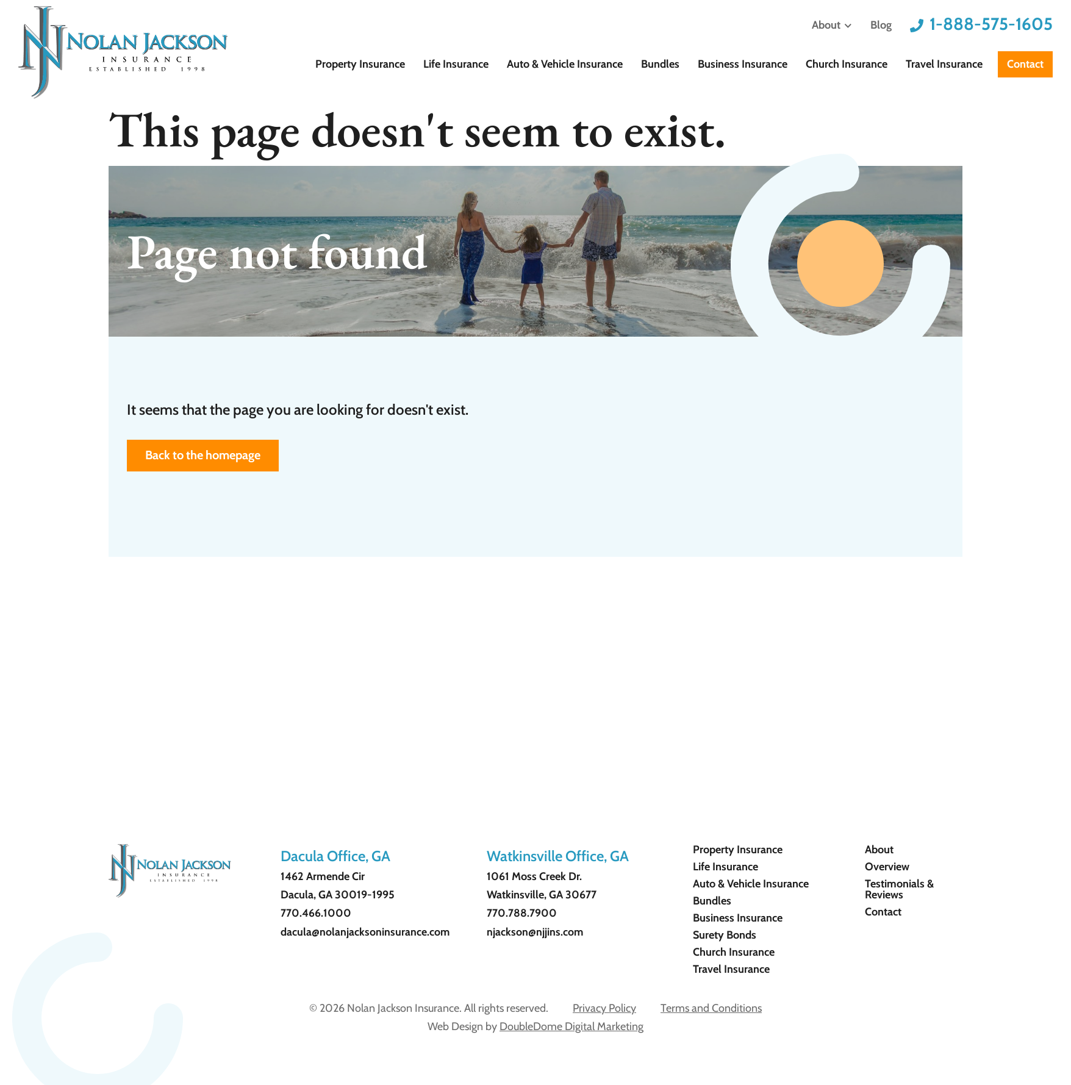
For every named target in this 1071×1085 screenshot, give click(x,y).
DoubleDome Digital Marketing (571, 1026)
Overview (887, 866)
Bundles (681, 64)
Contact (1025, 64)
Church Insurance (856, 64)
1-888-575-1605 (991, 23)
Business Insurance (758, 64)
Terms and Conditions (711, 1008)
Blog (881, 25)
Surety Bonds (724, 934)
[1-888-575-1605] (916, 25)
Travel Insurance (947, 64)
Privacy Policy (604, 1008)
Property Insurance (400, 64)
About (832, 25)
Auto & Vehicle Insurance (592, 64)
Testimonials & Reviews (899, 889)
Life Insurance (489, 64)
